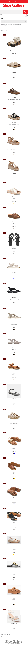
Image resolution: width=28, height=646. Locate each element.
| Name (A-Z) (6, 24)
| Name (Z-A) (11, 24)
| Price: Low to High (17, 24)
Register (7, 1)
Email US (21, 1)
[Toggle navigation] (1, 15)
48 (5, 634)
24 (4, 634)
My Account (12, 1)
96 (7, 634)
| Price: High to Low (4, 25)
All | (9, 634)
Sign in (3, 1)
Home (2, 18)
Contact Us (17, 1)
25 (6, 30)
